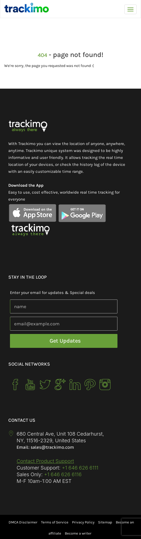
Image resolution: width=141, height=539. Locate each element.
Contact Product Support (45, 461)
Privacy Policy (83, 522)
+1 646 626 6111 (80, 468)
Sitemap (105, 522)
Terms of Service (54, 522)
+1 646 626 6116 (62, 474)
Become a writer (78, 533)
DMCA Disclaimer (23, 522)
